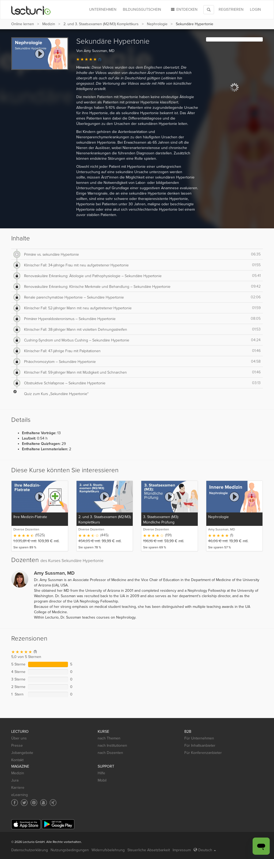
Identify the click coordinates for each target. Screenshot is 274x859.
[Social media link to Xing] (53, 802)
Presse (17, 745)
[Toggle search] (208, 9)
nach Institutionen (112, 745)
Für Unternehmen (199, 738)
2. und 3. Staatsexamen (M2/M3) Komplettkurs (101, 24)
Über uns (19, 738)
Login (255, 9)
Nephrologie (157, 24)
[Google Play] (58, 824)
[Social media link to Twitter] (24, 802)
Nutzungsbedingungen (70, 850)
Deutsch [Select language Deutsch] (204, 850)
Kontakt (17, 760)
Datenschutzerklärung (29, 850)
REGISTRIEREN (231, 9)
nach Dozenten (110, 752)
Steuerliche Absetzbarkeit (148, 850)
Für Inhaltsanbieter (199, 745)
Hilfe (101, 773)
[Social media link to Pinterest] (34, 802)
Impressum (182, 850)
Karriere (17, 787)
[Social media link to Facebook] (14, 802)
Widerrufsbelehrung (108, 850)
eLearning (19, 795)
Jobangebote (22, 752)
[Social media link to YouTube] (43, 802)
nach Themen (109, 738)
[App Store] (26, 824)
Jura (14, 780)
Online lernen (22, 24)
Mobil (102, 780)
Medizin (48, 24)
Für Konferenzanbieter (203, 752)
